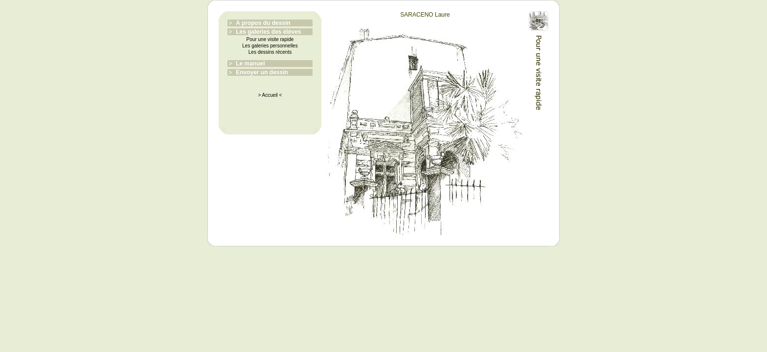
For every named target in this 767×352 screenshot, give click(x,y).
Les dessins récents (270, 52)
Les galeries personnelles (269, 45)
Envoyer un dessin (262, 72)
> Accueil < (270, 95)
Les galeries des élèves (268, 31)
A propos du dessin (263, 23)
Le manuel (250, 63)
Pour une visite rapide (270, 39)
